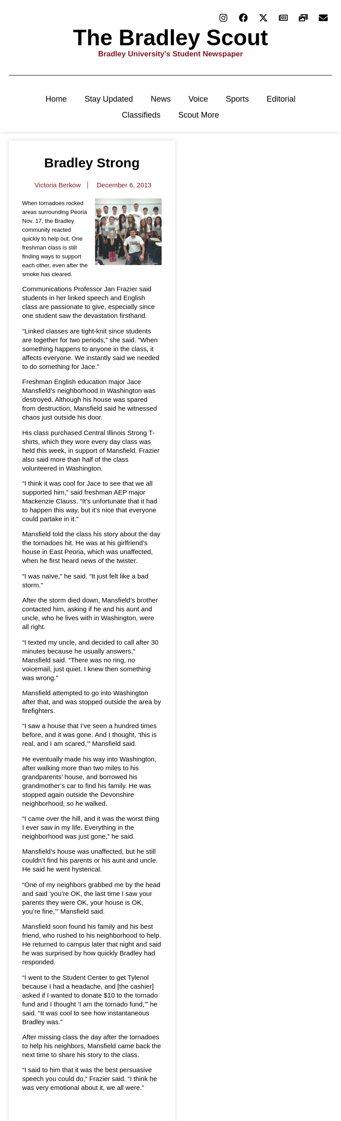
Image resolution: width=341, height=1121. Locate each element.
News (160, 99)
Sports (237, 99)
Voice (198, 99)
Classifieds (141, 115)
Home (56, 99)
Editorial (281, 99)
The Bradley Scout (170, 37)
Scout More (198, 115)
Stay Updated (108, 99)
